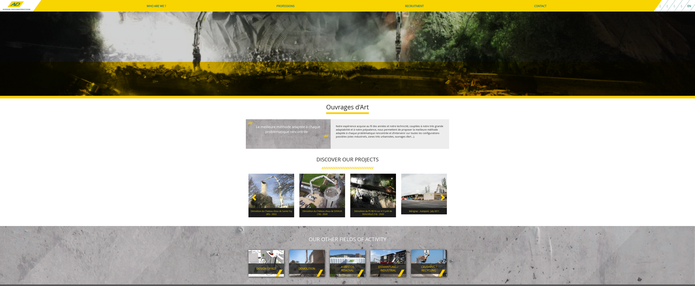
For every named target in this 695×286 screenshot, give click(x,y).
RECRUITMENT (415, 6)
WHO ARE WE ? (156, 6)
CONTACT (541, 6)
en (690, 6)
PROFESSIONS (286, 6)
